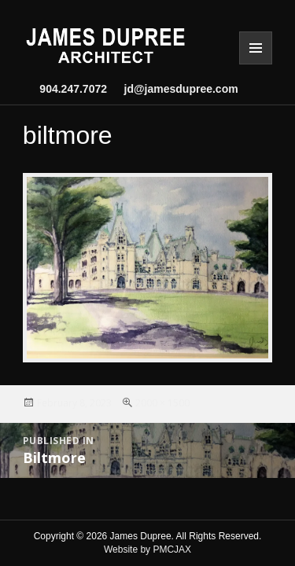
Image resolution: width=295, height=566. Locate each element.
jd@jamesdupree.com (175, 89)
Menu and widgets (255, 47)
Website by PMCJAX (147, 549)
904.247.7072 (73, 89)
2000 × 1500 (162, 403)
